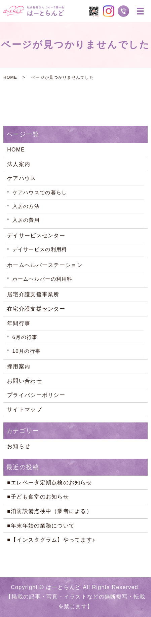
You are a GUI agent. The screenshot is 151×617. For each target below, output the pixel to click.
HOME (10, 77)
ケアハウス (21, 178)
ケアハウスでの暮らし (39, 192)
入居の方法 (26, 206)
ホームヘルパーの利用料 (42, 279)
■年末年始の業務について (41, 525)
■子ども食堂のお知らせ (38, 497)
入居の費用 (26, 220)
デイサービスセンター (36, 235)
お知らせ (18, 446)
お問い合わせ (24, 381)
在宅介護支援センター (36, 309)
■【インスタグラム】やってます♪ (51, 540)
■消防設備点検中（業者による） (49, 511)
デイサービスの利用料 (39, 249)
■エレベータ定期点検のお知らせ (49, 482)
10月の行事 (26, 351)
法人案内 (18, 164)
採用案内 (18, 366)
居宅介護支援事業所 (33, 294)
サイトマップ (24, 409)
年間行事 (18, 323)
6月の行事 (25, 337)
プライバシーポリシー (36, 395)
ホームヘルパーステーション (45, 265)
